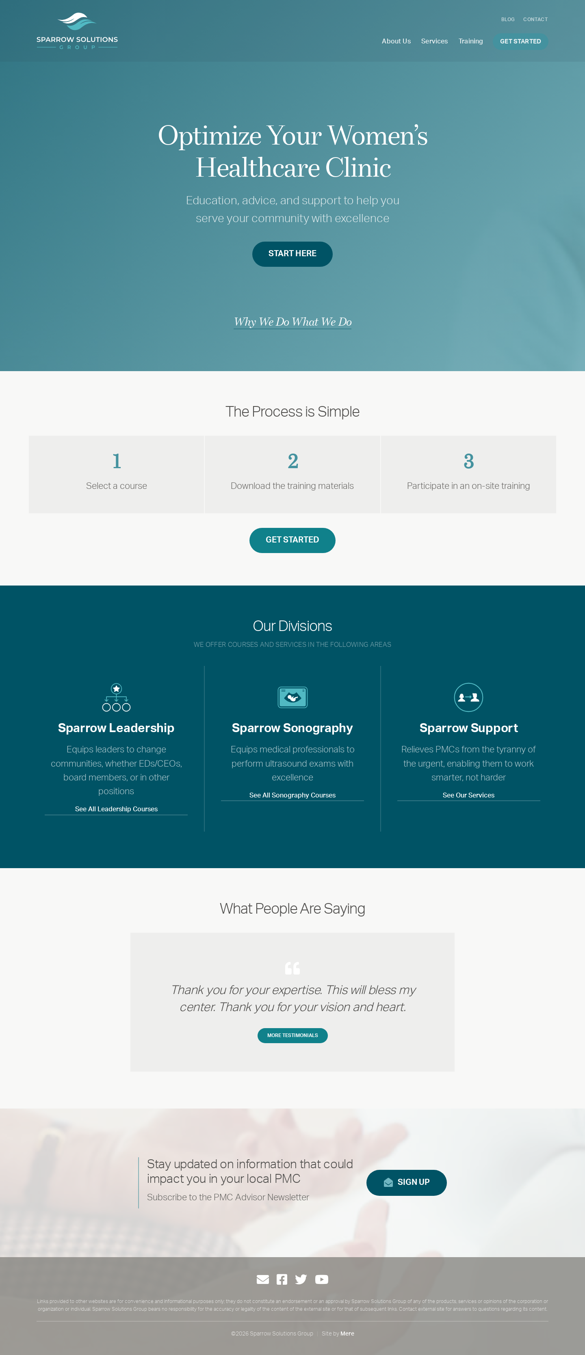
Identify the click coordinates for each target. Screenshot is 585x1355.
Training (471, 41)
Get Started (520, 42)
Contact (535, 19)
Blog (508, 19)
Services (434, 41)
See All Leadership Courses (116, 809)
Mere (347, 1334)
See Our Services (468, 795)
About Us (396, 41)
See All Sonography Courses (292, 795)
